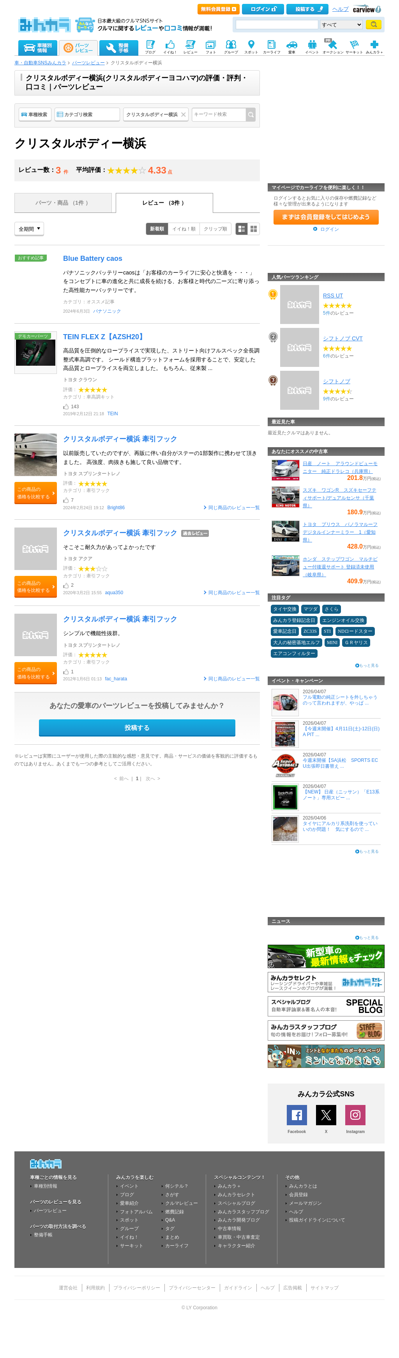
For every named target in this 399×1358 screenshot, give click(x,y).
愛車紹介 (129, 1203)
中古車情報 (229, 1228)
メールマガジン (305, 1203)
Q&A (170, 1220)
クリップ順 (215, 229)
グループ (129, 1228)
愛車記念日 (285, 631)
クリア (185, 115)
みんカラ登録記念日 (294, 620)
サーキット (131, 1245)
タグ (170, 1228)
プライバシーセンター (192, 1288)
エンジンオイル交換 (343, 620)
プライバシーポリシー (136, 1288)
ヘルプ (340, 9)
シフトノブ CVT (343, 338)
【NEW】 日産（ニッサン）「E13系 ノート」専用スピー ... (341, 794)
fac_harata (116, 679)
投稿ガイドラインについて (317, 1220)
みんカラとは (303, 1186)
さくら (332, 609)
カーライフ (177, 1245)
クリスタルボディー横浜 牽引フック (120, 439)
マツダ (311, 609)
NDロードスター (355, 631)
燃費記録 (174, 1212)
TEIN (112, 413)
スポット (129, 1220)
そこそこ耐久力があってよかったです (109, 547)
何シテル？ (177, 1186)
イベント (129, 1186)
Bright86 (116, 507)
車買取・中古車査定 (239, 1237)
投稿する (137, 727)
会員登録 (298, 1194)
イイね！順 (184, 229)
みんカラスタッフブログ (243, 1212)
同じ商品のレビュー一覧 (234, 507)
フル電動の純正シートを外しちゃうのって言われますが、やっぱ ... (340, 699)
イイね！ (129, 1237)
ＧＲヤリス (356, 642)
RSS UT (333, 295)
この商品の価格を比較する (33, 493)
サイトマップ (325, 1288)
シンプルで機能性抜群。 (93, 633)
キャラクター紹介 (236, 1245)
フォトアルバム (136, 1212)
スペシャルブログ (236, 1203)
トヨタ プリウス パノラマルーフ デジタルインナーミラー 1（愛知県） (340, 532)
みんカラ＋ (229, 1186)
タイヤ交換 (285, 609)
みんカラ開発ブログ (239, 1220)
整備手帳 (43, 1235)
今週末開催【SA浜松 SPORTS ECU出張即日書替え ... (340, 763)
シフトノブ (336, 381)
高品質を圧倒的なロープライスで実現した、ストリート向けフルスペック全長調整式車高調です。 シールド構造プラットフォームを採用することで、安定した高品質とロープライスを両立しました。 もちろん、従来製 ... (161, 359)
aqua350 (114, 592)
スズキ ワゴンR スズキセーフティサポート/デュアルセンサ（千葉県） (339, 497)
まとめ (172, 1237)
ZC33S (310, 631)
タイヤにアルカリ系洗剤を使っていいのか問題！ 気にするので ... (340, 826)
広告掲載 (292, 1288)
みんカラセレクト (236, 1194)
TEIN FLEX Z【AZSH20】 (104, 337)
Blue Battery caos (92, 258)
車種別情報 (45, 1186)
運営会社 (68, 1288)
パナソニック (107, 311)
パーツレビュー (88, 63)
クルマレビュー (181, 1203)
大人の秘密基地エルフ (296, 642)
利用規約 (95, 1288)
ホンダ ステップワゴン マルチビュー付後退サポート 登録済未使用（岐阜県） (340, 566)
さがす (172, 1194)
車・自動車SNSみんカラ (40, 63)
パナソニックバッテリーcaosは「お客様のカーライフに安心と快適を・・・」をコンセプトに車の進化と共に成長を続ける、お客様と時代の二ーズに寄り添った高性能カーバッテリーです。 (161, 281)
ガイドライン (238, 1288)
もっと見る (369, 665)
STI (327, 631)
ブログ (127, 1194)
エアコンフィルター (294, 653)
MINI (332, 642)
